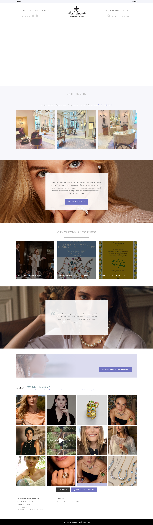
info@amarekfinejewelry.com (30, 509)
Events (134, 2)
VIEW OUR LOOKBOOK (76, 202)
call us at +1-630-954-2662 (121, 16)
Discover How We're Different (115, 370)
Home (18, 2)
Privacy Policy (86, 522)
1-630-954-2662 (23, 507)
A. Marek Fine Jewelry (76, 11)
